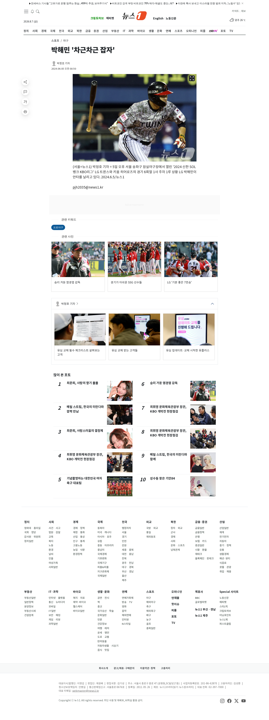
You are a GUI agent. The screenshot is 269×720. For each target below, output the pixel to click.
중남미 (100, 549)
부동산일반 (30, 597)
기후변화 (102, 558)
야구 (148, 597)
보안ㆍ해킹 (54, 615)
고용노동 (77, 545)
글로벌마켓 (201, 602)
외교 (149, 522)
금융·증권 (201, 522)
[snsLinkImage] (222, 701)
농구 (148, 619)
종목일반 (150, 628)
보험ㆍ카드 (201, 541)
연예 (124, 592)
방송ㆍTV (127, 602)
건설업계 (28, 615)
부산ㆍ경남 (128, 571)
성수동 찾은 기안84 (162, 478)
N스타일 (126, 623)
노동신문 (171, 18)
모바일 (52, 606)
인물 (51, 558)
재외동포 (150, 536)
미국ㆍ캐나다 (104, 532)
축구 (148, 606)
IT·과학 (53, 592)
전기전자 (224, 536)
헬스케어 (77, 606)
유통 (221, 549)
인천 (124, 541)
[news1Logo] (38, 686)
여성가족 (53, 563)
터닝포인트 (225, 615)
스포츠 (150, 592)
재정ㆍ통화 (79, 532)
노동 (51, 545)
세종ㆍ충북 (128, 549)
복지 (51, 541)
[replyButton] (25, 91)
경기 (124, 536)
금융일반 (199, 528)
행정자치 (126, 528)
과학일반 (53, 623)
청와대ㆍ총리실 (32, 528)
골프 (148, 623)
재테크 (198, 554)
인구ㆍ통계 (79, 541)
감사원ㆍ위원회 (32, 536)
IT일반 (52, 611)
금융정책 (199, 532)
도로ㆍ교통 (103, 637)
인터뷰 (125, 619)
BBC (197, 597)
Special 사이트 (229, 592)
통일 (148, 532)
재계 (221, 532)
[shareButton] (25, 81)
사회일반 (53, 567)
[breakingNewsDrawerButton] (32, 11)
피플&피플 (103, 567)
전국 (124, 522)
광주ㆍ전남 (128, 563)
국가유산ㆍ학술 (105, 611)
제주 (124, 580)
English (158, 18)
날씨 (51, 554)
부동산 (28, 592)
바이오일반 (79, 611)
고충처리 (165, 668)
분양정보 (28, 606)
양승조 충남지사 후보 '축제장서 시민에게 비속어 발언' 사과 (137, 3)
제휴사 (199, 592)
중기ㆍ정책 (225, 545)
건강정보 (102, 623)
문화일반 (102, 615)
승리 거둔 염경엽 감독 (164, 383)
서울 (124, 532)
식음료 (222, 563)
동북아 (100, 528)
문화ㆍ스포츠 (178, 545)
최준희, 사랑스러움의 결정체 (85, 431)
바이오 (77, 592)
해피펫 (110, 18)
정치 (27, 522)
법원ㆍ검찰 (54, 532)
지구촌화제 (103, 571)
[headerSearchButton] (37, 11)
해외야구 (150, 602)
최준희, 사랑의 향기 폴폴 (82, 383)
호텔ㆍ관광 (225, 567)
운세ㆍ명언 (103, 632)
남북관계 (175, 549)
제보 (243, 11)
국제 (100, 522)
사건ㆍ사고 (54, 528)
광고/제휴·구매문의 (124, 668)
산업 (222, 522)
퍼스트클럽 (225, 623)
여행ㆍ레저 (103, 628)
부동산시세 (30, 611)
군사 (173, 532)
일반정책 (28, 602)
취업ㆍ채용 (225, 571)
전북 (124, 558)
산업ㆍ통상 (79, 536)
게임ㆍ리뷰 (54, 619)
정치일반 (28, 541)
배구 (148, 615)
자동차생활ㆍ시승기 (107, 645)
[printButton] (25, 111)
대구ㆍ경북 (128, 567)
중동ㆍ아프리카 (105, 545)
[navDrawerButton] (26, 11)
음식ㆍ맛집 (103, 650)
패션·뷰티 (224, 558)
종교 (99, 606)
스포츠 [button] (55, 40)
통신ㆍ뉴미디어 (57, 602)
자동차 (222, 541)
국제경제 (102, 554)
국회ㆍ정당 (30, 532)
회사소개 (103, 668)
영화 (124, 606)
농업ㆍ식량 (79, 549)
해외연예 (126, 615)
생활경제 (224, 554)
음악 (124, 611)
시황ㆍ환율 (201, 549)
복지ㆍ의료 (79, 597)
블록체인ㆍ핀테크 (204, 558)
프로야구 (58, 227)
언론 (99, 619)
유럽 (99, 541)
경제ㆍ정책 (79, 528)
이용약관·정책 (147, 668)
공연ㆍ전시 (103, 597)
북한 (173, 522)
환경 (51, 549)
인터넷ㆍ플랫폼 (57, 597)
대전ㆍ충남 (128, 554)
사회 (51, 522)
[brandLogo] (134, 15)
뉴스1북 (223, 619)
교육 (51, 536)
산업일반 (224, 528)
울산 (124, 575)
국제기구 (102, 563)
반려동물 (102, 641)
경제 (75, 522)
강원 (124, 545)
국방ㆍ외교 (152, 528)
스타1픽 (223, 606)
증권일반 (199, 545)
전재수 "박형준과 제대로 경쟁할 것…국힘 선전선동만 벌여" (68, 3)
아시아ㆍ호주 (104, 536)
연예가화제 (127, 597)
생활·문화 (103, 592)
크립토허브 (97, 18)
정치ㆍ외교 (176, 528)
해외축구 (150, 611)
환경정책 (77, 554)
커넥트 (235, 11)
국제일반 (102, 575)
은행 (197, 536)
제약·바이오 (79, 602)
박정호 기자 (63, 63)
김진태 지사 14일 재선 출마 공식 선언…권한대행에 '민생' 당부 (207, 3)
